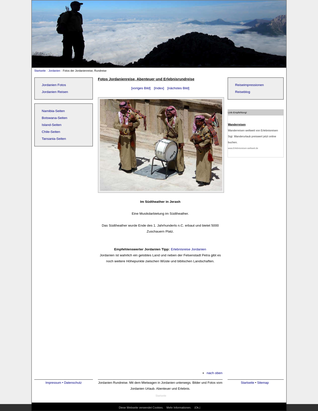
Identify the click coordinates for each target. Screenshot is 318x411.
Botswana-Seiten (54, 118)
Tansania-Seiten (54, 139)
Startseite (39, 70)
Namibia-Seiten (53, 111)
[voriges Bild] (141, 88)
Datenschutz (73, 382)
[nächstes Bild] (178, 88)
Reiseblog (242, 92)
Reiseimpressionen (249, 85)
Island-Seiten (51, 125)
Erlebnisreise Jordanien (188, 249)
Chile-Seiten (51, 132)
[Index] (159, 88)
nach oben (215, 373)
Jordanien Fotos (54, 85)
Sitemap (263, 382)
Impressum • (54, 382)
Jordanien (54, 70)
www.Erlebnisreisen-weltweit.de (243, 148)
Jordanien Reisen (55, 92)
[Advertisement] (160, 320)
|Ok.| (197, 407)
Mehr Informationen (178, 407)
